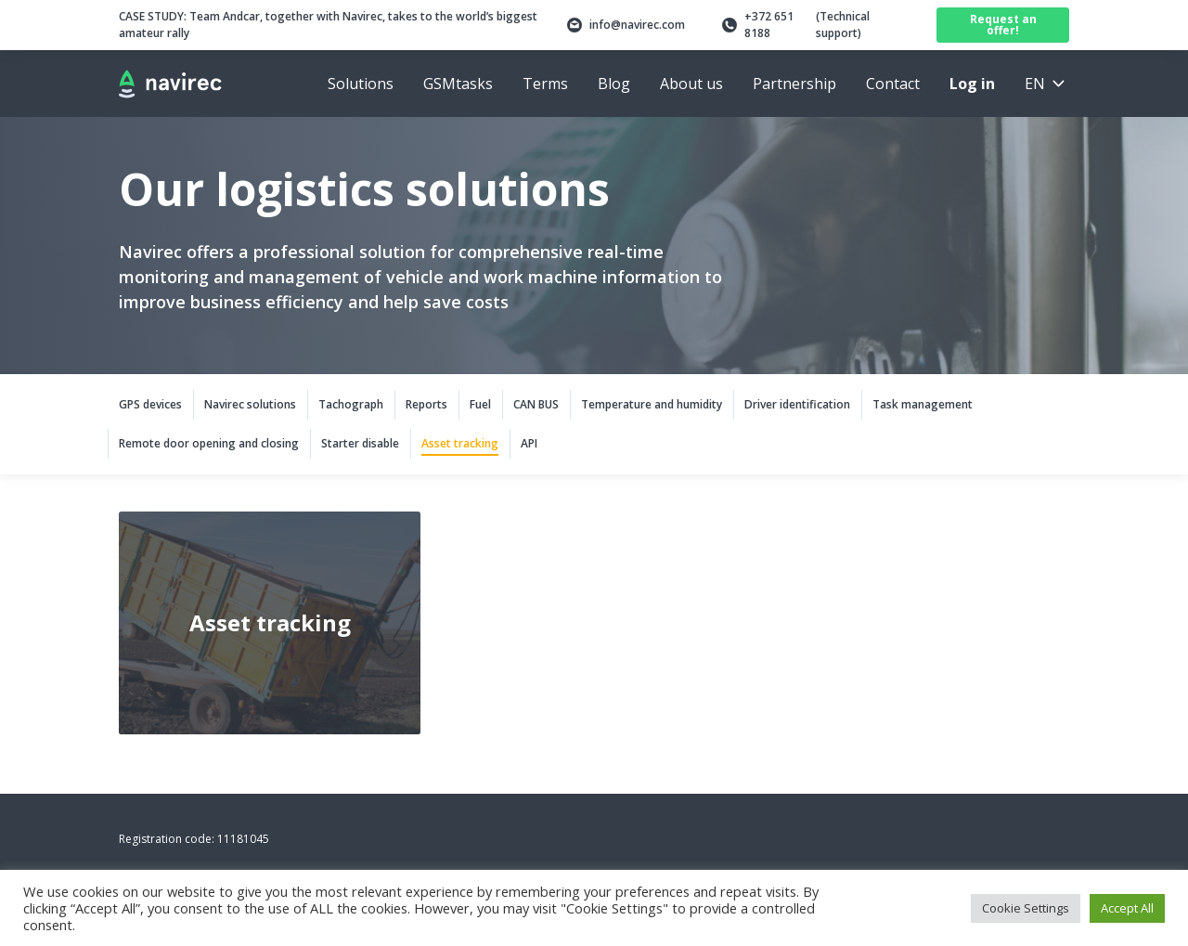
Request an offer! (1003, 24)
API (529, 443)
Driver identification (797, 404)
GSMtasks (458, 83)
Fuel (480, 404)
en (1035, 83)
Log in (972, 83)
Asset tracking (459, 443)
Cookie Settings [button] (1025, 908)
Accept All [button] (1127, 908)
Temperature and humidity (651, 404)
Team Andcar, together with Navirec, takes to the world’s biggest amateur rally (328, 24)
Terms (545, 83)
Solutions (361, 83)
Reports (426, 404)
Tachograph (350, 404)
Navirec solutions (250, 404)
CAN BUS (536, 404)
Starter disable (360, 443)
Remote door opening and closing (209, 443)
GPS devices (150, 404)
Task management (922, 404)
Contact (893, 83)
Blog (614, 83)
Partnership (794, 83)
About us (691, 83)
